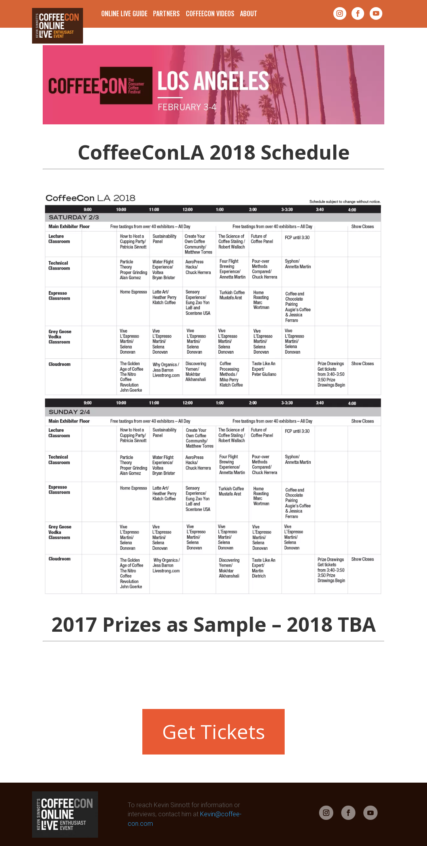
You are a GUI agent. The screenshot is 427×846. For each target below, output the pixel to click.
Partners (166, 13)
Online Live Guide (124, 13)
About (248, 13)
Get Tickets (213, 731)
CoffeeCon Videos (210, 13)
